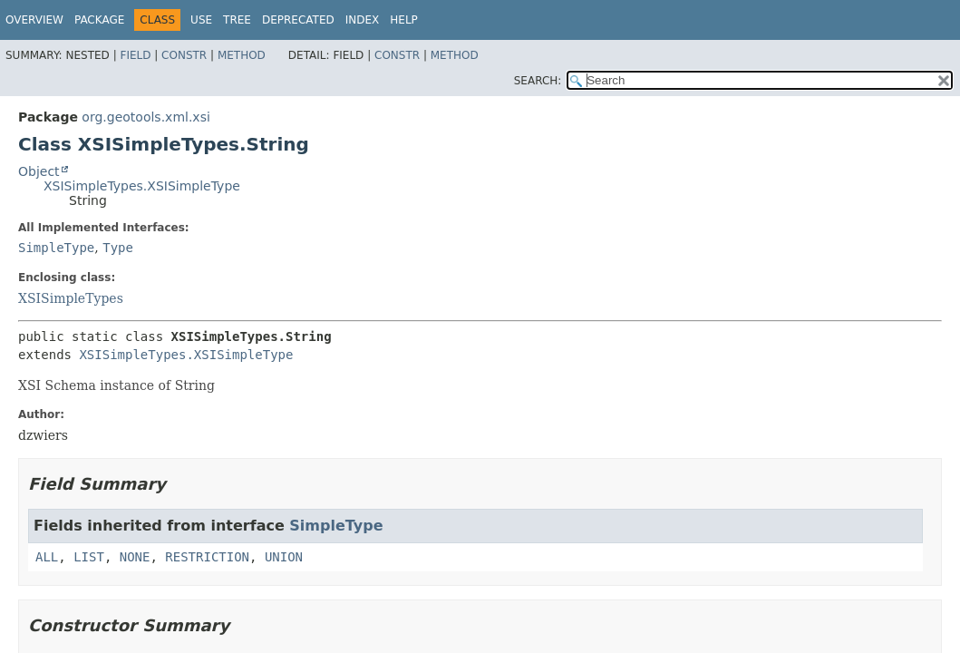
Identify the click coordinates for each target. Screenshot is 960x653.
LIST (88, 557)
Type (117, 247)
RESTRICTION (207, 557)
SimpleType (56, 247)
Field (135, 55)
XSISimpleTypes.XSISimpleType (142, 186)
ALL (46, 557)
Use (201, 20)
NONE (135, 557)
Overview (34, 20)
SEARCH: (538, 80)
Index (362, 20)
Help (404, 20)
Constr (184, 55)
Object (39, 171)
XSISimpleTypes (70, 298)
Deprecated (298, 20)
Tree (237, 20)
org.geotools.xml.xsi (145, 117)
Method (242, 55)
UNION (284, 557)
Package (99, 20)
